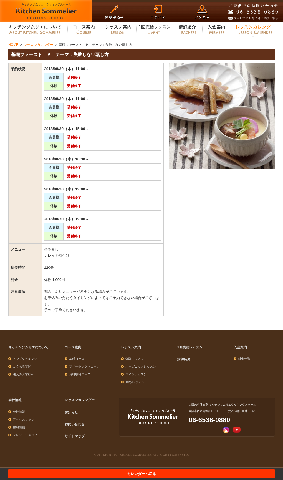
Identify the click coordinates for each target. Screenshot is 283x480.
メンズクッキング (25, 358)
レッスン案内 (131, 347)
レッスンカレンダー (80, 400)
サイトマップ (75, 436)
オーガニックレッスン (140, 366)
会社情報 (15, 400)
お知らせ (71, 412)
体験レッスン (134, 358)
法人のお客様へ (23, 374)
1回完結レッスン (190, 347)
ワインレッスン (136, 374)
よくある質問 (22, 366)
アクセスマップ (23, 419)
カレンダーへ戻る (141, 474)
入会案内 (240, 347)
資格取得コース (79, 374)
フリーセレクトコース (84, 366)
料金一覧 (244, 358)
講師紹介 (184, 359)
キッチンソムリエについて (28, 347)
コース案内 (73, 347)
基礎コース (76, 358)
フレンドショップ (25, 435)
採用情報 (19, 427)
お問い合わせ (75, 424)
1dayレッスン (134, 382)
